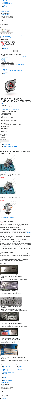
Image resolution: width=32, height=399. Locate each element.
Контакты (5, 6)
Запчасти (5, 48)
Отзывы (5, 379)
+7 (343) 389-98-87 (5, 12)
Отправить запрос (5, 133)
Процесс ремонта (7, 380)
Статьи (5, 377)
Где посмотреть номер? (6, 52)
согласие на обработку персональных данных (14, 38)
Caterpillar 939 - (9, 106)
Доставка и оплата (7, 3)
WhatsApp (3, 396)
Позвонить (3, 398)
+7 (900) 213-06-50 (5, 10)
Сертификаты (6, 0)
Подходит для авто (6, 103)
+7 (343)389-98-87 (5, 382)
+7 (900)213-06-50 (5, 385)
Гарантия (5, 5)
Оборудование (6, 2)
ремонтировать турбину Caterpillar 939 (10, 109)
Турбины (5, 45)
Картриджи (6, 47)
